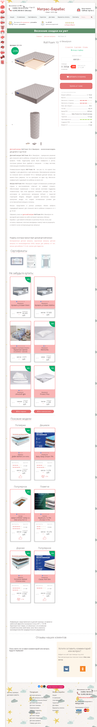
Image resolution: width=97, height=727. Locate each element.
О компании (21, 17)
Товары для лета (35, 723)
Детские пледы (34, 715)
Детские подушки (35, 710)
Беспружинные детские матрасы (21, 241)
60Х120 (76, 59)
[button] (16, 301)
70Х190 (43, 402)
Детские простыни (36, 703)
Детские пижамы (35, 705)
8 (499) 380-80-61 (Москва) (22, 10)
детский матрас (28, 214)
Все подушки (21, 411)
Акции (12, 17)
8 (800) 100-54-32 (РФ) (20, 8)
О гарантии (69, 47)
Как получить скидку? (55, 687)
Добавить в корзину (76, 77)
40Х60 (43, 357)
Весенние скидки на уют (51, 31)
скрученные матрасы (41, 241)
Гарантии (43, 17)
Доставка (52, 17)
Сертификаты (32, 17)
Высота (25, 463)
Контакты (76, 17)
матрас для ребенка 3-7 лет (45, 243)
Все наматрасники (44, 411)
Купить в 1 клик (76, 86)
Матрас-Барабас (13, 692)
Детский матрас (15, 149)
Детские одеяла (35, 713)
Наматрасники (34, 708)
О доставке (77, 47)
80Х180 (43, 313)
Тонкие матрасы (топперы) (38, 698)
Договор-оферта (13, 695)
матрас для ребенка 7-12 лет (19, 246)
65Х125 (43, 593)
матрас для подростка (36, 246)
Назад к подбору (77, 50)
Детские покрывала (36, 718)
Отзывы (85, 47)
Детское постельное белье (38, 700)
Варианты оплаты (64, 17)
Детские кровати (35, 720)
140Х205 (19, 402)
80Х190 (19, 313)
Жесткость (15, 463)
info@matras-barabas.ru (85, 697)
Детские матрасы (35, 695)
